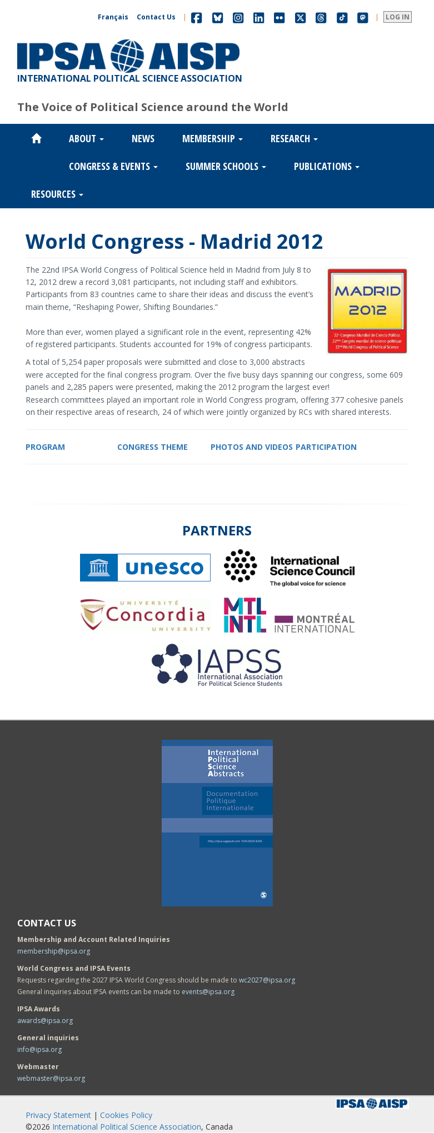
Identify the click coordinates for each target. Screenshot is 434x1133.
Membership (212, 138)
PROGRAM (45, 447)
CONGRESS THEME (152, 447)
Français (113, 17)
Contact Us (156, 17)
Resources (57, 193)
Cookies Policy (126, 1115)
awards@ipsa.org (45, 1020)
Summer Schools (226, 166)
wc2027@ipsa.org (267, 980)
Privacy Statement (58, 1115)
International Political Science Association (126, 1126)
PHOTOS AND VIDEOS (252, 447)
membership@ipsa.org (53, 951)
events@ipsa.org (208, 991)
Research (294, 138)
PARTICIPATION (326, 447)
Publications (327, 166)
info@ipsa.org (39, 1049)
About (86, 138)
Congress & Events (113, 166)
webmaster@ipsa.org (51, 1078)
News (143, 138)
